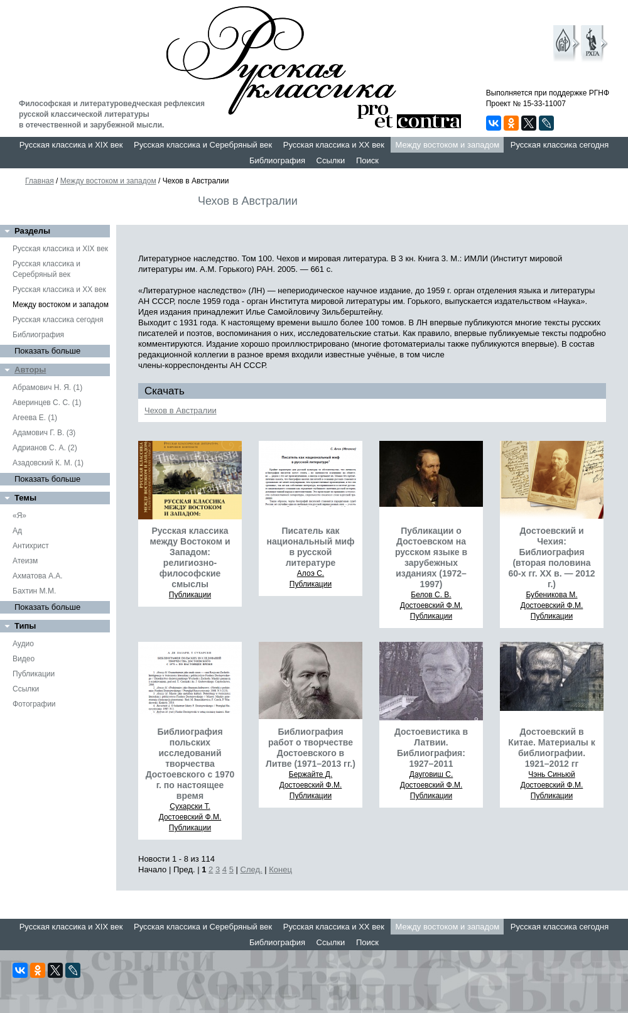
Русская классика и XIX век (71, 144)
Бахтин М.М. (34, 591)
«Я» (19, 515)
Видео (24, 658)
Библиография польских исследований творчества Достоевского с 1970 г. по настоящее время (190, 764)
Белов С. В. (431, 594)
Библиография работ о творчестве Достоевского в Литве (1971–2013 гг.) (310, 748)
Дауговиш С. (431, 774)
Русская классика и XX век (333, 144)
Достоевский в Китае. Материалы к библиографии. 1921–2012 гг (551, 748)
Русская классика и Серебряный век (203, 144)
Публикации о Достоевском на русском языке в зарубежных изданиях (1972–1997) (431, 557)
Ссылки (331, 160)
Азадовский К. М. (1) (48, 462)
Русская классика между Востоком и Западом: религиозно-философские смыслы (189, 557)
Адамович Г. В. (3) (44, 432)
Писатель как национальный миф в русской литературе (311, 547)
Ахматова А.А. (38, 576)
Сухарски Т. (190, 806)
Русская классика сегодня (560, 144)
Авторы (30, 369)
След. (252, 869)
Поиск (367, 160)
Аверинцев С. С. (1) (47, 402)
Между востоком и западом (447, 144)
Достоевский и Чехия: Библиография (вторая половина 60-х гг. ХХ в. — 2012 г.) (552, 557)
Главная (39, 180)
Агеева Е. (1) (35, 417)
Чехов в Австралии (180, 410)
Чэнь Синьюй (551, 774)
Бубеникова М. (551, 594)
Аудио (23, 643)
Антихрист (31, 545)
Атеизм (25, 560)
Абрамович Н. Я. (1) (47, 387)
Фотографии (34, 704)
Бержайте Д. (310, 774)
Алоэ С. (310, 573)
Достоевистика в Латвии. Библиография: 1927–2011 (431, 748)
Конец (280, 869)
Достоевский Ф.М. (431, 605)
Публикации (34, 673)
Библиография (277, 160)
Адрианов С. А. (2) (45, 447)
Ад (17, 530)
